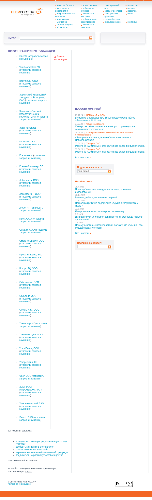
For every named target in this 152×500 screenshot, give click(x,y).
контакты (132, 22)
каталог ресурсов (113, 11)
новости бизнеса (65, 5)
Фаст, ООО (25, 376)
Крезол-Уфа (26, 155)
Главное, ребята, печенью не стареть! (96, 197)
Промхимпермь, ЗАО (30, 254)
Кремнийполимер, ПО (31, 166)
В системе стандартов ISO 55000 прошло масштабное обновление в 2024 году (105, 119)
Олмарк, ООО (27, 229)
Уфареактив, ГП (28, 362)
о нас (130, 13)
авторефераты (112, 19)
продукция (62, 19)
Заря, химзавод (27, 127)
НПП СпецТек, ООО (95, 115)
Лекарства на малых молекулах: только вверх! (100, 211)
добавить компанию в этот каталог (35, 446)
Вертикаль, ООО (28, 81)
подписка (132, 5)
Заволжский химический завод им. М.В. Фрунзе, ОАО (32, 97)
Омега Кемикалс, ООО (31, 240)
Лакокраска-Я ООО (29, 194)
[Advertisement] (110, 77)
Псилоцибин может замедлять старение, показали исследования (103, 190)
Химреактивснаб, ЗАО (31, 403)
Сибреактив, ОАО (29, 282)
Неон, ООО (25, 218)
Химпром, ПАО (93, 143)
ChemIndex (62, 27)
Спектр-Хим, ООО (29, 309)
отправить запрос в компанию (34, 118)
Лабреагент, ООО (29, 180)
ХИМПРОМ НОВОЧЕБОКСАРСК (30, 388)
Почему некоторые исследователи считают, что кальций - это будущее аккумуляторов (109, 226)
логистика (62, 22)
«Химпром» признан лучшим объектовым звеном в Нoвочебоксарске (103, 138)
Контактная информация (19, 484)
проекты (132, 11)
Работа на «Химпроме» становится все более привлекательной (110, 146)
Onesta (23, 56)
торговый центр (65, 24)
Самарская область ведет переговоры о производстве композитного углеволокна (105, 128)
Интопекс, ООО (28, 141)
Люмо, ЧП (24, 207)
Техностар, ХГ (27, 323)
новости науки (90, 5)
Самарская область (95, 124)
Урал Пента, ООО (29, 348)
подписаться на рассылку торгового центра (39, 455)
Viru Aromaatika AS (29, 67)
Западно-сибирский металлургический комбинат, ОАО (30, 114)
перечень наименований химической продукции (42, 452)
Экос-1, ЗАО (26, 417)
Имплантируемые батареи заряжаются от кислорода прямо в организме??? (109, 218)
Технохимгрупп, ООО (31, 334)
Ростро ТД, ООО (28, 268)
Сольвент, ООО (28, 296)
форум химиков (112, 22)
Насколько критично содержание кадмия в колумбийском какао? (106, 204)
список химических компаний (32, 449)
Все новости (82, 157)
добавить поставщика (60, 58)
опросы (131, 8)
